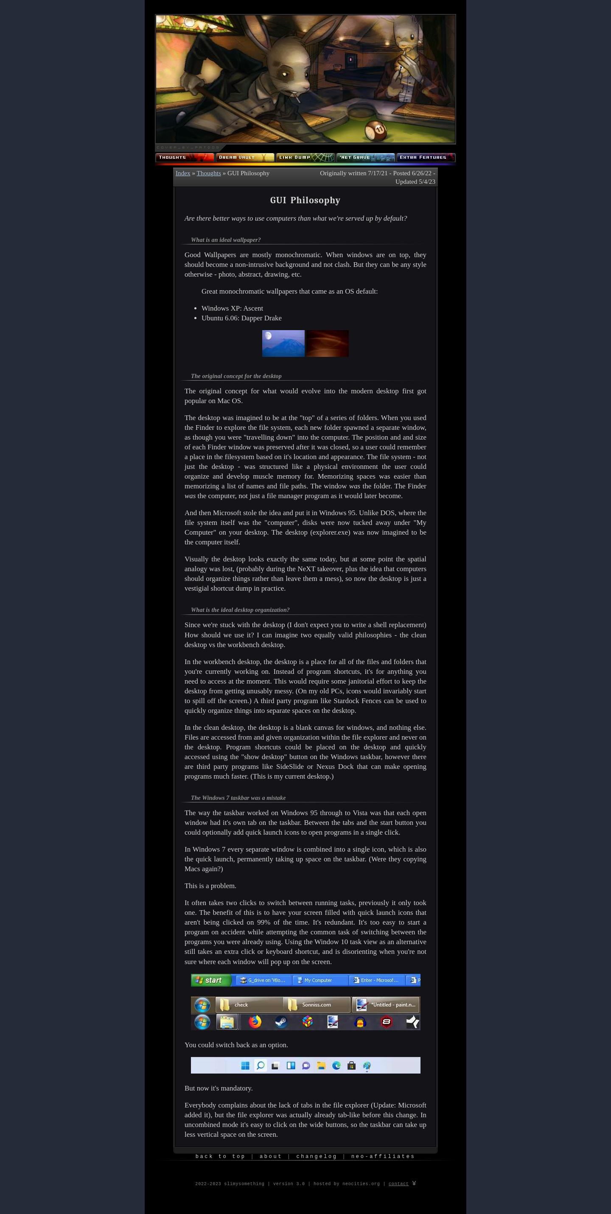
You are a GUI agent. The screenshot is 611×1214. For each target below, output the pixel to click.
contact (399, 1183)
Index (183, 173)
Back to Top (221, 1157)
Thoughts (209, 173)
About (271, 1157)
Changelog (316, 1157)
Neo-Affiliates (383, 1157)
